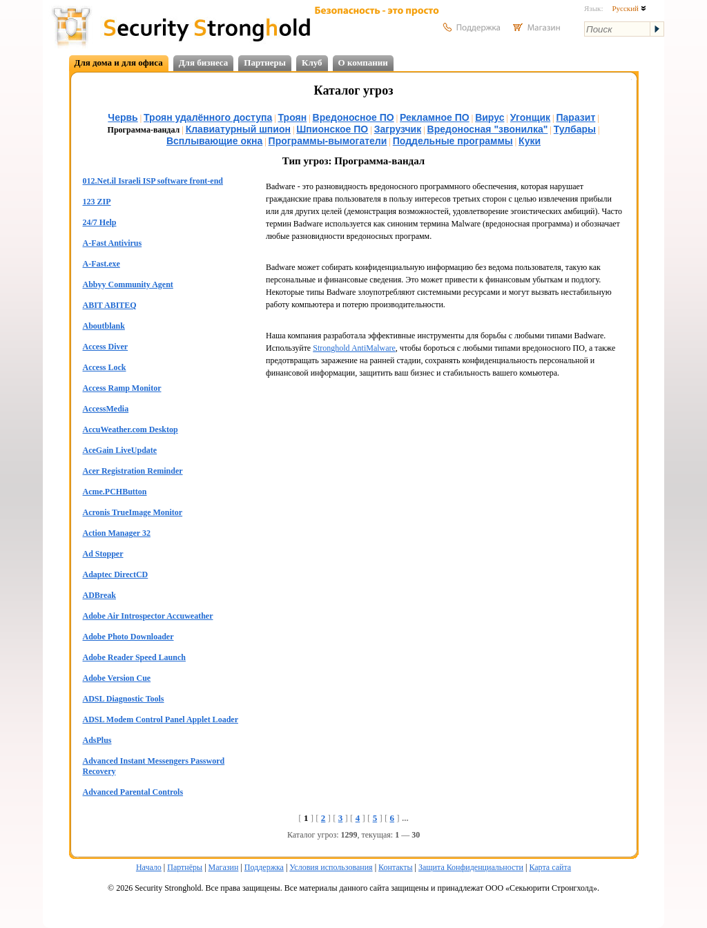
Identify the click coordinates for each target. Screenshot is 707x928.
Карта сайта (550, 867)
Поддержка (264, 867)
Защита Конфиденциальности (470, 867)
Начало (149, 867)
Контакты (395, 867)
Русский (629, 8)
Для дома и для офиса (119, 62)
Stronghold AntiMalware (354, 348)
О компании (363, 62)
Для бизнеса (204, 62)
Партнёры (184, 867)
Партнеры (265, 62)
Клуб (312, 62)
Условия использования (330, 867)
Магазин (224, 867)
